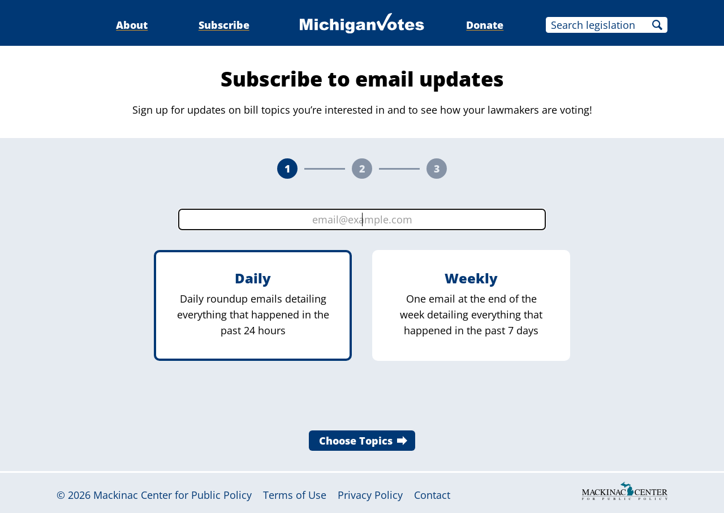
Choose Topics (356, 440)
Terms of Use (294, 495)
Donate (484, 25)
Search (657, 25)
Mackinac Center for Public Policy (172, 495)
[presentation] (362, 399)
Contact (432, 495)
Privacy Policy (370, 495)
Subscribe (224, 25)
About (132, 25)
